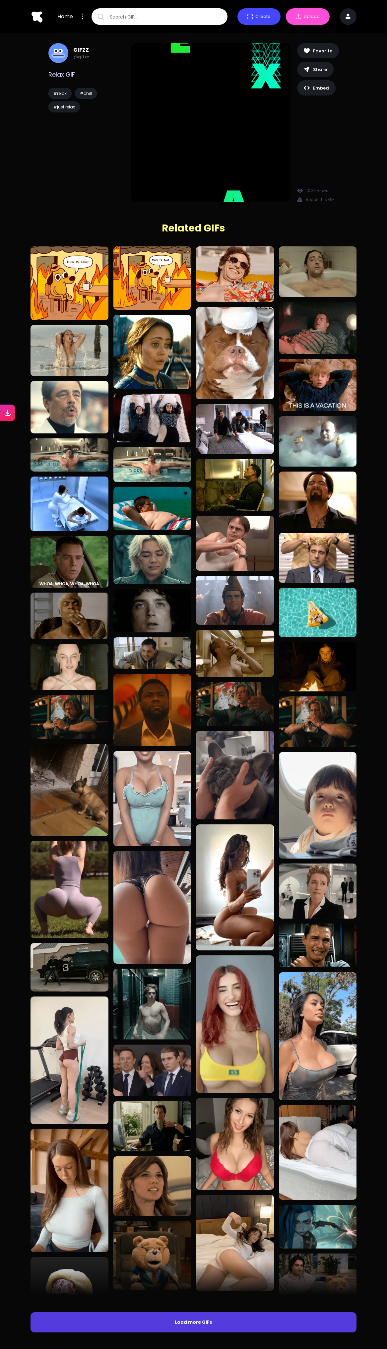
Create (259, 16)
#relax (60, 93)
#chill (86, 93)
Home (65, 16)
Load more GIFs (193, 1322)
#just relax (64, 107)
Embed (316, 88)
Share (315, 69)
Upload (308, 16)
